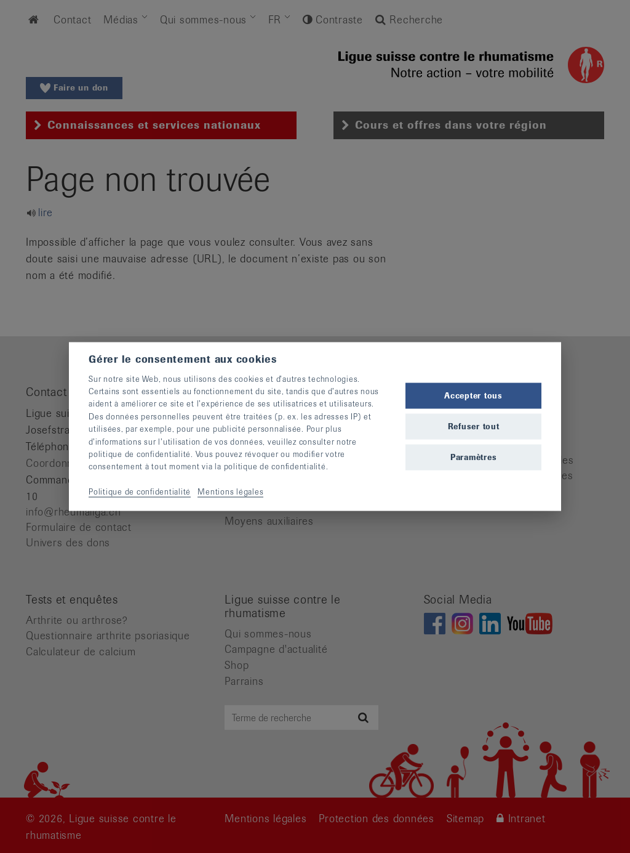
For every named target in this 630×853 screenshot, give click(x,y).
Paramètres (473, 457)
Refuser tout (474, 426)
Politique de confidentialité (140, 492)
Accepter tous (473, 395)
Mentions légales (230, 492)
